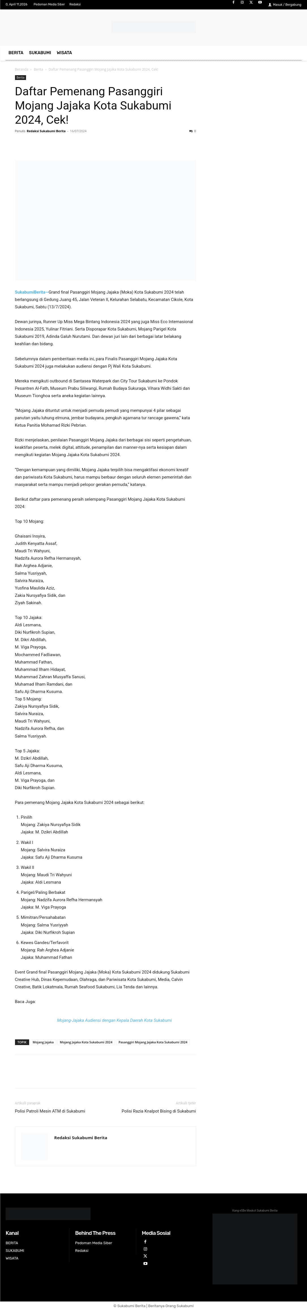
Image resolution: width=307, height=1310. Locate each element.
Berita (38, 69)
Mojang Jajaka (43, 1042)
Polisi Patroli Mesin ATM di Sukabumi (50, 1111)
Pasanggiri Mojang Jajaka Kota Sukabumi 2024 (153, 1042)
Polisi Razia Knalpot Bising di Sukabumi (159, 1111)
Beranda (21, 69)
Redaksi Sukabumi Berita (46, 131)
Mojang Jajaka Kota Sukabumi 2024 (86, 1042)
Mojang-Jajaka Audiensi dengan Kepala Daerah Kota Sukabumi (114, 1020)
